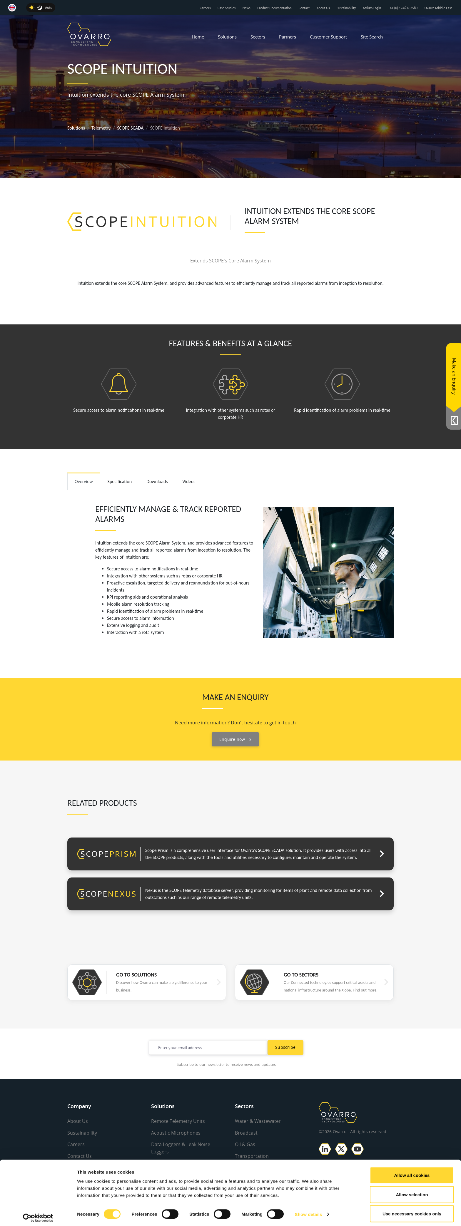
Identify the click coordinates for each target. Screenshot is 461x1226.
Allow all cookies (412, 1171)
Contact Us (79, 1155)
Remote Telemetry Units (178, 1121)
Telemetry (101, 128)
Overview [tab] (84, 481)
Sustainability (346, 8)
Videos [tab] (189, 481)
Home (198, 37)
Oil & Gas (245, 1144)
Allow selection (412, 1191)
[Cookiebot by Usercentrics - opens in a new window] (38, 1214)
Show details (308, 1210)
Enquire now (235, 739)
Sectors (257, 37)
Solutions (227, 37)
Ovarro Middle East (438, 8)
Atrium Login (372, 8)
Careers (205, 8)
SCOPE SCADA (130, 128)
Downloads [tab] (157, 481)
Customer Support (328, 37)
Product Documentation (274, 8)
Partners (287, 37)
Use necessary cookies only (412, 1210)
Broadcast (246, 1132)
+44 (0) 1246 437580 (402, 8)
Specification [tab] (120, 481)
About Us (323, 8)
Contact (304, 8)
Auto (48, 7)
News (246, 8)
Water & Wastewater (258, 1121)
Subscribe (285, 1047)
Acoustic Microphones (176, 1132)
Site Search (372, 37)
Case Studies (226, 8)
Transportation (252, 1155)
